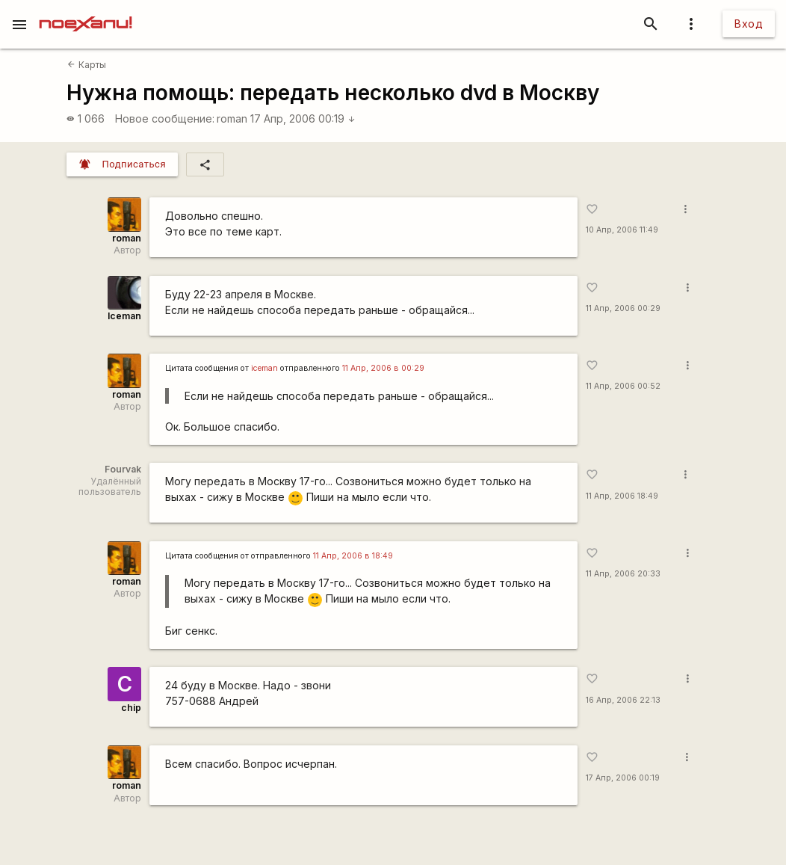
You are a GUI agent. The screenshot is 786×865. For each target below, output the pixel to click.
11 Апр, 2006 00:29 (623, 308)
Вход (748, 23)
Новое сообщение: (164, 118)
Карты (86, 64)
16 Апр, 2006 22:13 (623, 700)
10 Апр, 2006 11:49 (622, 230)
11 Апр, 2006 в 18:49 (353, 556)
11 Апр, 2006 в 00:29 (383, 368)
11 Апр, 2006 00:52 (623, 386)
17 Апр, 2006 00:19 (303, 118)
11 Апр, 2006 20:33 (623, 574)
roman (232, 118)
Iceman (124, 315)
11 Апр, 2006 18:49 (622, 496)
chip (131, 707)
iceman (264, 368)
